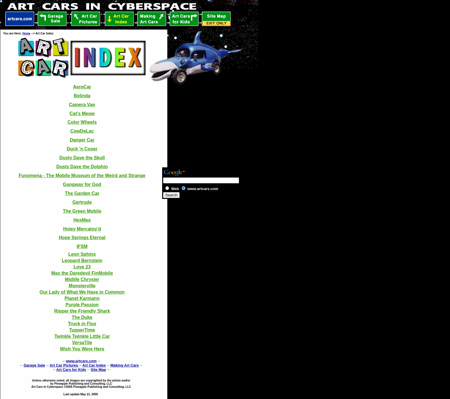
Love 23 (82, 266)
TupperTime (82, 330)
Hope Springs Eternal (82, 237)
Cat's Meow (81, 113)
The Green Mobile (82, 211)
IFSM (82, 246)
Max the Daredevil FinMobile (82, 273)
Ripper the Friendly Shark (82, 311)
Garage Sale (34, 365)
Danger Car (82, 139)
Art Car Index (94, 365)
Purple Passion (82, 304)
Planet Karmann (82, 298)
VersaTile (82, 342)
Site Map (98, 369)
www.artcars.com (81, 361)
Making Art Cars (124, 365)
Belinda (82, 95)
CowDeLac (82, 131)
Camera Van (82, 104)
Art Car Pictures (64, 365)
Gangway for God (82, 184)
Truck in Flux (82, 323)
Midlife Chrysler (82, 279)
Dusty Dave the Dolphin (82, 166)
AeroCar (82, 86)
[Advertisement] (195, 207)
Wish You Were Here (82, 348)
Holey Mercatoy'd (82, 228)
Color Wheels (82, 122)
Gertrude (82, 202)
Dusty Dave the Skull (82, 157)
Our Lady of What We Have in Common (82, 292)
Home (26, 33)
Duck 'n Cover (82, 148)
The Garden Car (82, 193)
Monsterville (82, 285)
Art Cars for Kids (71, 369)
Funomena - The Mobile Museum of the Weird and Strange (82, 175)
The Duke (82, 317)
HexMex (82, 220)
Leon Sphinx (82, 254)
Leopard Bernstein (82, 260)
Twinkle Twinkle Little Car (82, 336)
